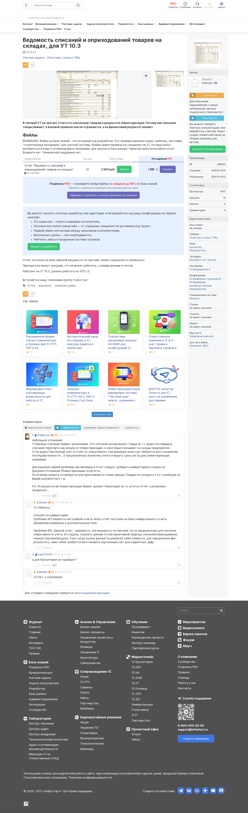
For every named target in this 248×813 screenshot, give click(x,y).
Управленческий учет (201, 336)
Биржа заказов (195, 634)
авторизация (100, 593)
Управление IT (90, 652)
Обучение (140, 622)
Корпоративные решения (100, 717)
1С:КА (136, 672)
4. (35, 572)
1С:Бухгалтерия (142, 662)
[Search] (201, 610)
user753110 (45, 554)
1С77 (135, 715)
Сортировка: (102, 427)
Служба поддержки (196, 698)
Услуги (84, 692)
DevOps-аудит (39, 729)
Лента (33, 637)
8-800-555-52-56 (191, 725)
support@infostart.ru (193, 729)
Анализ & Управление (97, 622)
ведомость (45, 285)
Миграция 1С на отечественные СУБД (44, 756)
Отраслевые (88, 733)
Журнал (35, 622)
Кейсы (84, 698)
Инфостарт (80, 280)
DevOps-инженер (144, 643)
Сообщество (37, 709)
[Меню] (26, 5)
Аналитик (138, 632)
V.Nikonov (43, 435)
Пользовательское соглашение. (46, 777)
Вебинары (87, 708)
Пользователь (197, 250)
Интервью (36, 643)
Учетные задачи (40, 677)
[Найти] (221, 610)
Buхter (43, 502)
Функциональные (40, 672)
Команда (86, 647)
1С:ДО (136, 699)
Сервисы (86, 687)
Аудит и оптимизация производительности (43, 747)
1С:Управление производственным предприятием (200, 285)
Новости (35, 627)
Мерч (187, 646)
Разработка (37, 688)
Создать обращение (196, 738)
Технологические (92, 743)
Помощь (183, 677)
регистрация (82, 593)
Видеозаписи (193, 628)
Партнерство (89, 703)
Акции (84, 676)
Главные (34, 632)
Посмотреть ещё (102, 414)
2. (35, 502)
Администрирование (43, 699)
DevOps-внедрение (42, 734)
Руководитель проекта (147, 637)
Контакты (184, 688)
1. (33, 435)
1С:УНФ (137, 677)
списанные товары (65, 285)
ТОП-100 (35, 648)
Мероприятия (194, 622)
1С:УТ (135, 683)
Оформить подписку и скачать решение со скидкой (103, 195)
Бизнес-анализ (90, 627)
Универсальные (142, 704)
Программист (141, 627)
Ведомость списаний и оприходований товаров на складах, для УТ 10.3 (92, 43)
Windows (194, 298)
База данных (37, 693)
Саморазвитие (90, 663)
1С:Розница (139, 688)
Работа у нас (187, 683)
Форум (188, 640)
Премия (34, 653)
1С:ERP (136, 667)
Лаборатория (40, 718)
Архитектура (89, 657)
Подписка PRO (39, 667)
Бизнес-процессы (92, 632)
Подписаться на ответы (38, 427)
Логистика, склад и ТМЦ (203, 237)
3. (33, 554)
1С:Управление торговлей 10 (205, 278)
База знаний (38, 662)
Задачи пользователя (44, 683)
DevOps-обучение (41, 723)
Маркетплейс (143, 657)
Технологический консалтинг (48, 739)
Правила (184, 672)
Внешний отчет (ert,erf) (202, 259)
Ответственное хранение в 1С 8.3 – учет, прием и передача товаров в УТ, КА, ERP (163, 344)
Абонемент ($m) (198, 345)
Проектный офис (145, 729)
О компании (187, 657)
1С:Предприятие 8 (199, 269)
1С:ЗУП (136, 693)
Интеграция (37, 704)
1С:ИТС (85, 682)
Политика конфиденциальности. (90, 777)
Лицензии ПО (89, 727)
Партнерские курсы (145, 648)
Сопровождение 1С (96, 671)
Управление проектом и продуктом (96, 639)
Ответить (46, 496)
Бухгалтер (195, 247)
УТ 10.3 (31, 285)
